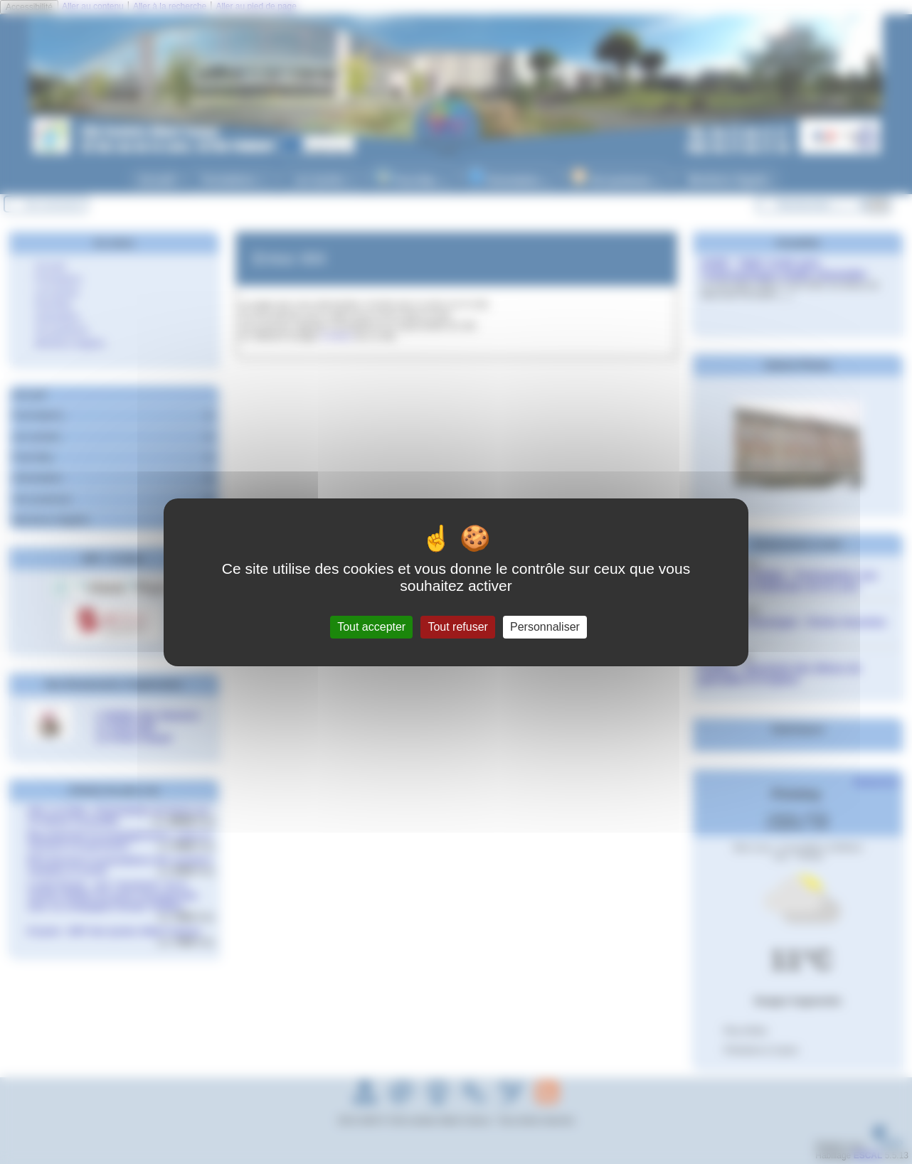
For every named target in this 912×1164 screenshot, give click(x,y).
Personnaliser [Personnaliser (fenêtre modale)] (545, 627)
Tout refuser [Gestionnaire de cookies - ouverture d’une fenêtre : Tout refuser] (457, 627)
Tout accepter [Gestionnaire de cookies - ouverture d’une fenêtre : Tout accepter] (371, 627)
